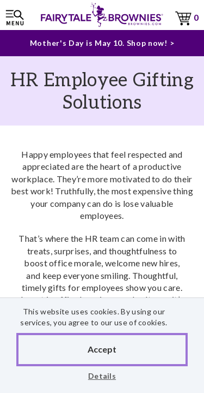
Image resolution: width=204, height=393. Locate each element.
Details (102, 375)
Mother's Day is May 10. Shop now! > (102, 42)
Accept (102, 349)
